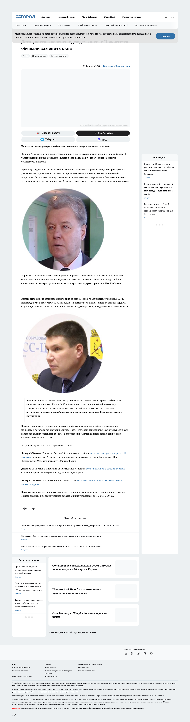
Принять (165, 36)
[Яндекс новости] (48, 133)
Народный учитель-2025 (116, 25)
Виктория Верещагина (116, 66)
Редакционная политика (86, 671)
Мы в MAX (109, 17)
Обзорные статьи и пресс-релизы (90, 664)
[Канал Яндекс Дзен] (103, 133)
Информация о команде (21, 667)
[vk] (25, 508)
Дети (25, 55)
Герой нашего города (87, 25)
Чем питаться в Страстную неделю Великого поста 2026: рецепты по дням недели (75, 548)
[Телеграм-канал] (48, 139)
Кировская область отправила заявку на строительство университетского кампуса (75, 538)
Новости (45, 17)
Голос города (64, 25)
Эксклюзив (21, 25)
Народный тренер (42, 25)
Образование (39, 55)
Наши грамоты (50, 667)
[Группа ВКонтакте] (125, 653)
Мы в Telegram (89, 17)
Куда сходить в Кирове (146, 25)
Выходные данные (51, 676)
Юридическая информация (22, 676)
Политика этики (83, 667)
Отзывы (48, 664)
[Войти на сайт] (172, 16)
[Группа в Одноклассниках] (132, 653)
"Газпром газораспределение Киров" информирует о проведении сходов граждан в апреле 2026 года (75, 527)
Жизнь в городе (59, 55)
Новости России (66, 17)
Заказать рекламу (131, 17)
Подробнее (80, 686)
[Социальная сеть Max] (103, 139)
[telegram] (34, 508)
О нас (14, 664)
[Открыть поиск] (166, 16)
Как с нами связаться (20, 671)
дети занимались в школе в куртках (105, 468)
